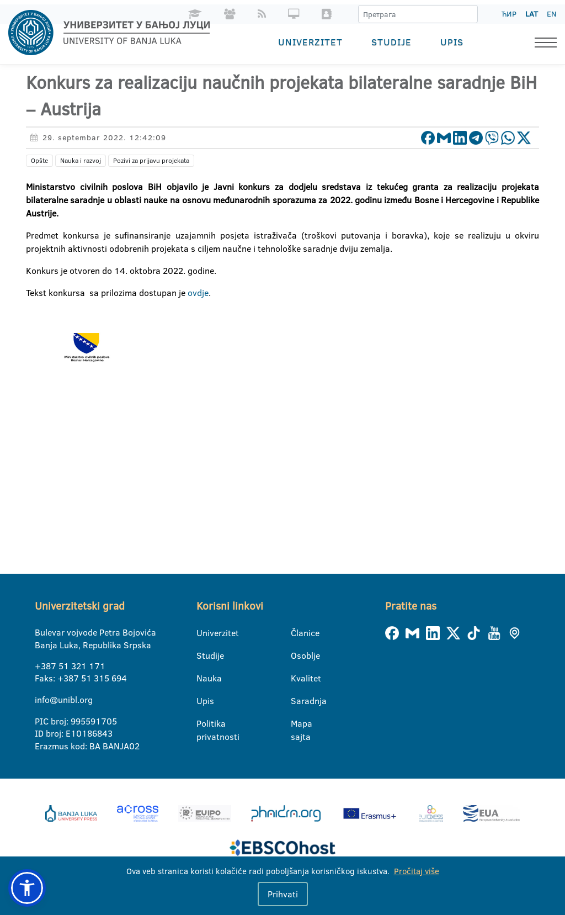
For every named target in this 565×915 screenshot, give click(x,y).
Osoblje (298, 655)
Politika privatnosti (203, 724)
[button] (27, 888)
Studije (391, 41)
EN (551, 13)
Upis (451, 41)
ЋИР (509, 13)
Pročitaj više (416, 871)
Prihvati (283, 894)
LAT (531, 13)
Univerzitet (310, 41)
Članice (298, 633)
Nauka (203, 678)
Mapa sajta (298, 724)
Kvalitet (298, 678)
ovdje (198, 293)
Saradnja (298, 701)
